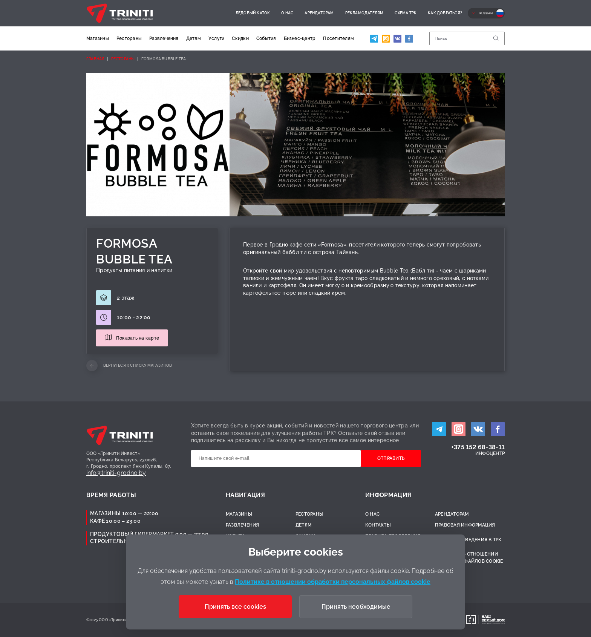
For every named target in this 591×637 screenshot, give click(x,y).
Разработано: (447, 620)
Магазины (97, 38)
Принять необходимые (356, 606)
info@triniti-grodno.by (116, 472)
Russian (486, 13)
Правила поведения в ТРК (468, 539)
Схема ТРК (405, 13)
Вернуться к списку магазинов (137, 365)
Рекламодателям (364, 13)
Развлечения (164, 38)
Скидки (240, 38)
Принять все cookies (235, 606)
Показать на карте (137, 338)
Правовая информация (465, 525)
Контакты (378, 525)
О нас (287, 13)
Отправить (390, 458)
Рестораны (129, 38)
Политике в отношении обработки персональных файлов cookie (332, 581)
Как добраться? (445, 13)
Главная (95, 59)
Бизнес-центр (300, 38)
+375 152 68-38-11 (478, 447)
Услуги (216, 38)
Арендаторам (319, 13)
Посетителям (338, 38)
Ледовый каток (253, 13)
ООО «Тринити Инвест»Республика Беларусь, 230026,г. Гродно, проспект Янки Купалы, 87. (128, 460)
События (266, 38)
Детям (193, 38)
